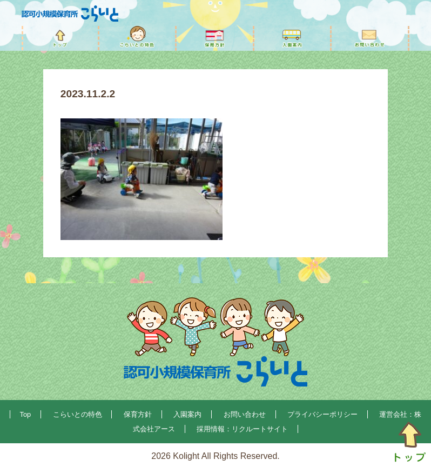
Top (25, 414)
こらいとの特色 (77, 414)
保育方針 (138, 414)
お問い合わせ (245, 414)
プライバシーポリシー (322, 414)
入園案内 (187, 414)
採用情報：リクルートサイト (242, 429)
